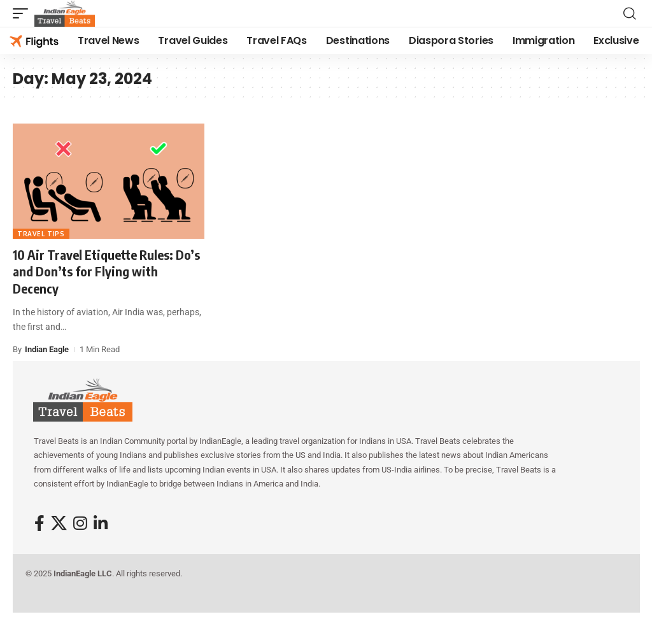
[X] (59, 523)
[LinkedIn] (100, 523)
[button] (23, 13)
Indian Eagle (47, 349)
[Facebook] (39, 523)
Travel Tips (41, 234)
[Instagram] (80, 523)
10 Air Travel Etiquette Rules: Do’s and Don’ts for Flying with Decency (106, 271)
